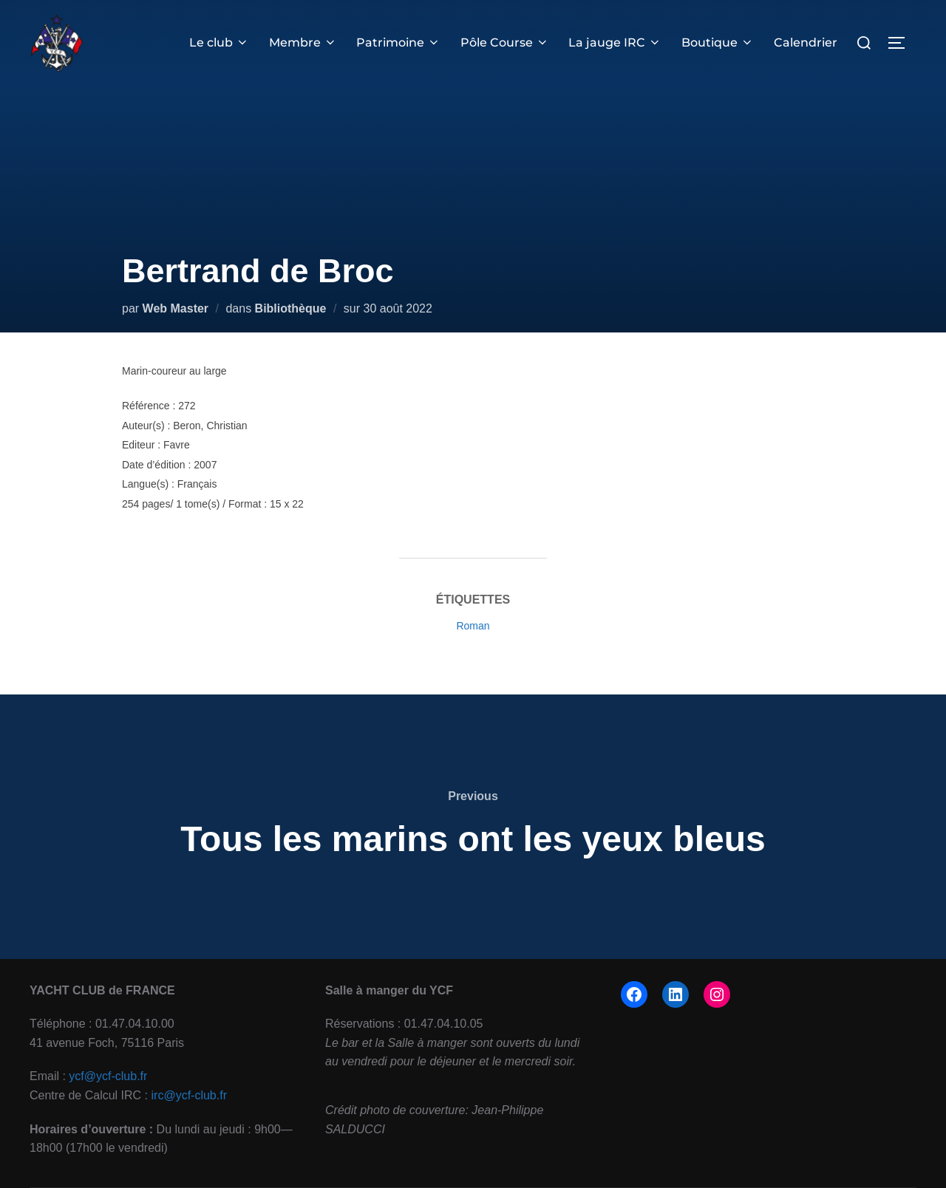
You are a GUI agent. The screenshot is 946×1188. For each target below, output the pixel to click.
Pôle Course (505, 42)
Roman (472, 626)
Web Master (176, 308)
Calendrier (805, 42)
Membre (304, 42)
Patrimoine (400, 42)
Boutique (717, 42)
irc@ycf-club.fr (189, 1095)
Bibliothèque (291, 308)
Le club (221, 42)
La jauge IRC (615, 42)
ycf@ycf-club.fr (108, 1076)
